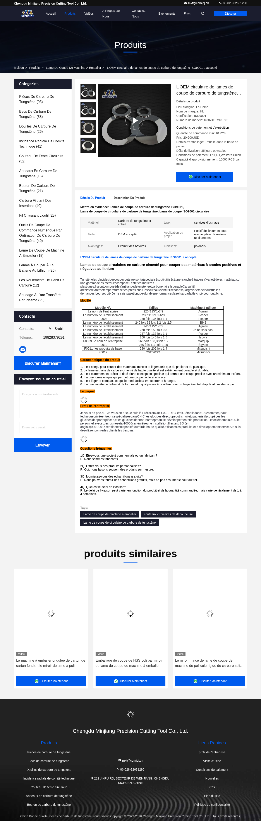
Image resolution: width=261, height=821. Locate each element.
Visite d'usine (212, 761)
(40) (35, 203)
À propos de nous (111, 13)
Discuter (230, 13)
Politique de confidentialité (212, 804)
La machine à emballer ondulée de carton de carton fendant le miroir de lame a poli (50, 663)
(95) (36, 99)
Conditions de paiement (212, 769)
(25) (37, 215)
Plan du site (212, 796)
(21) (37, 188)
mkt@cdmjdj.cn (197, 3)
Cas (212, 787)
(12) (41, 282)
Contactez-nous (139, 13)
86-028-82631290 (233, 3)
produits (34, 67)
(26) (37, 128)
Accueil (51, 13)
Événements (166, 13)
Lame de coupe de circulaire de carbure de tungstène (119, 522)
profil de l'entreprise (212, 752)
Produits (70, 13)
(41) (41, 143)
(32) (41, 158)
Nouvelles (212, 778)
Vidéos (89, 13)
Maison (19, 67)
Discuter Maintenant (43, 363)
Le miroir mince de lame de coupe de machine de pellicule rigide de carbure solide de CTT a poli (209, 663)
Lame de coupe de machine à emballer (73, 67)
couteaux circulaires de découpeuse (168, 514)
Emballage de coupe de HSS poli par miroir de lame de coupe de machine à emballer (129, 663)
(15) (38, 173)
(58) (35, 114)
